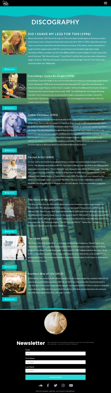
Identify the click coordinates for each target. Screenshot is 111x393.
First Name (30, 358)
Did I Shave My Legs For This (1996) (59, 34)
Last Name (29, 367)
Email (27, 350)
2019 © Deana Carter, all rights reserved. (55, 391)
